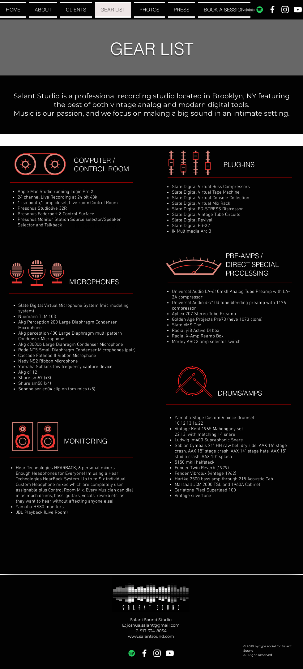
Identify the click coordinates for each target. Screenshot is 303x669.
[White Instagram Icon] (285, 10)
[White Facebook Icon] (272, 10)
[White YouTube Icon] (298, 10)
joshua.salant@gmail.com (153, 625)
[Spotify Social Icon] (260, 10)
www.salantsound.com (151, 636)
